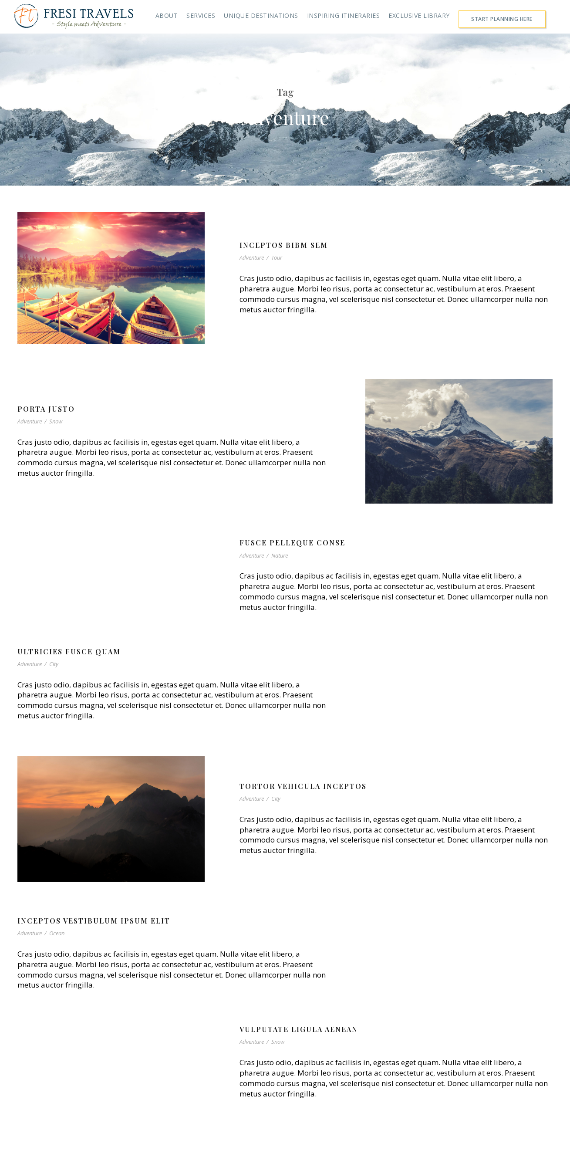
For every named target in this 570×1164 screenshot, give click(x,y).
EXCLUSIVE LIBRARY (419, 15)
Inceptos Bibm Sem (283, 245)
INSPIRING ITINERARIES (343, 15)
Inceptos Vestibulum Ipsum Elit (93, 920)
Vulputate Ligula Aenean (298, 1029)
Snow (55, 421)
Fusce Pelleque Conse (292, 542)
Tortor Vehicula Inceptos (303, 786)
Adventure (251, 257)
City (53, 664)
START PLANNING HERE (502, 19)
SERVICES (200, 15)
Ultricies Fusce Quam (69, 651)
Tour (276, 257)
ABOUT (166, 15)
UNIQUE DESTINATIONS (261, 15)
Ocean (56, 933)
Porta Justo (46, 408)
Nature (279, 555)
